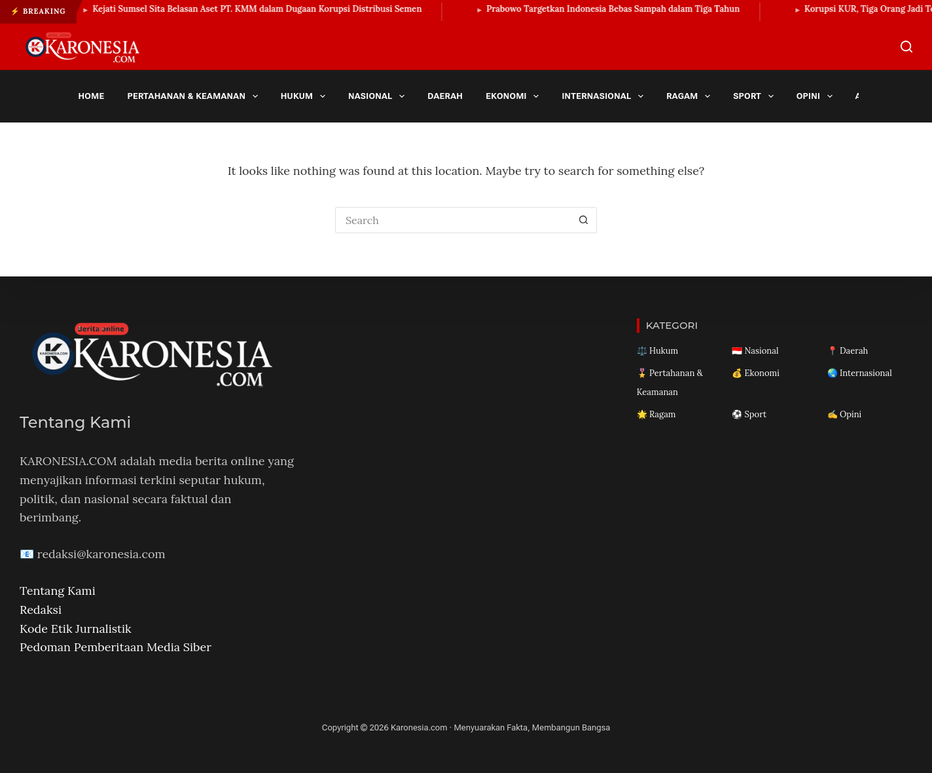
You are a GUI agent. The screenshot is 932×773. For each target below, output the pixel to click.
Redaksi (41, 609)
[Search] (906, 46)
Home (92, 96)
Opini (817, 96)
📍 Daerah (848, 350)
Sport (755, 96)
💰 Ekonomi (756, 373)
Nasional (379, 96)
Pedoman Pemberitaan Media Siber (115, 646)
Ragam (690, 96)
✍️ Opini (844, 414)
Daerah (445, 96)
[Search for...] (453, 220)
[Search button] (584, 220)
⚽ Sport (749, 414)
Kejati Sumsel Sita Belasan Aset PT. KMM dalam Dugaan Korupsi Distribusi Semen (264, 8)
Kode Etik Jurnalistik (76, 628)
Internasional (605, 96)
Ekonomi (515, 96)
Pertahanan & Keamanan (194, 96)
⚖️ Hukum (657, 350)
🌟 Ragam (656, 414)
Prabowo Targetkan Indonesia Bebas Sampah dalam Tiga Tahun (619, 8)
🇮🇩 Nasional (755, 350)
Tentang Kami (58, 590)
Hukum (306, 96)
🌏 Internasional (859, 373)
